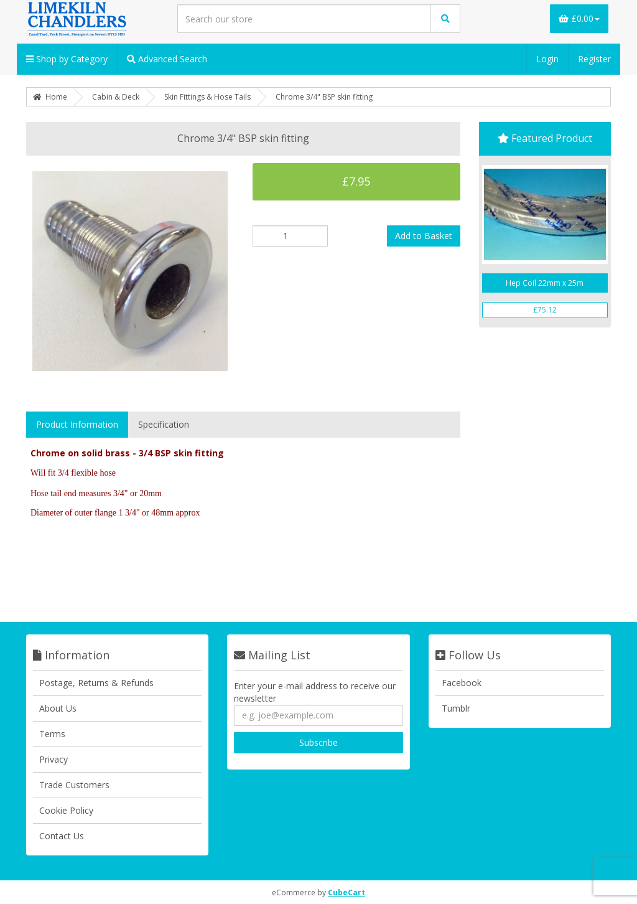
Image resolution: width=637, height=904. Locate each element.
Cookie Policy (66, 810)
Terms (52, 734)
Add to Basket (423, 236)
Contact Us (61, 836)
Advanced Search (167, 59)
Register (594, 59)
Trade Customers (74, 785)
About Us (58, 708)
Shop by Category (67, 59)
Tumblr (456, 708)
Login (547, 59)
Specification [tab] (163, 424)
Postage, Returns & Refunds (96, 683)
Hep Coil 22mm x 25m (545, 283)
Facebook (461, 683)
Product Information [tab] (77, 424)
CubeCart (346, 892)
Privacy (53, 759)
